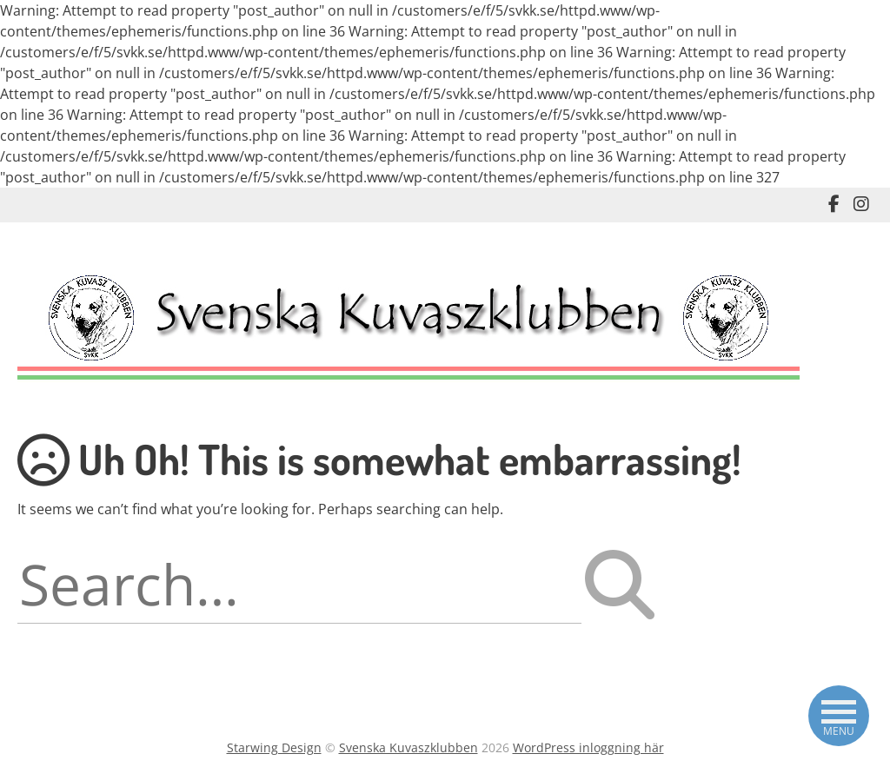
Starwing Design (274, 747)
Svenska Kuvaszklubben (408, 747)
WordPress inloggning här (588, 747)
